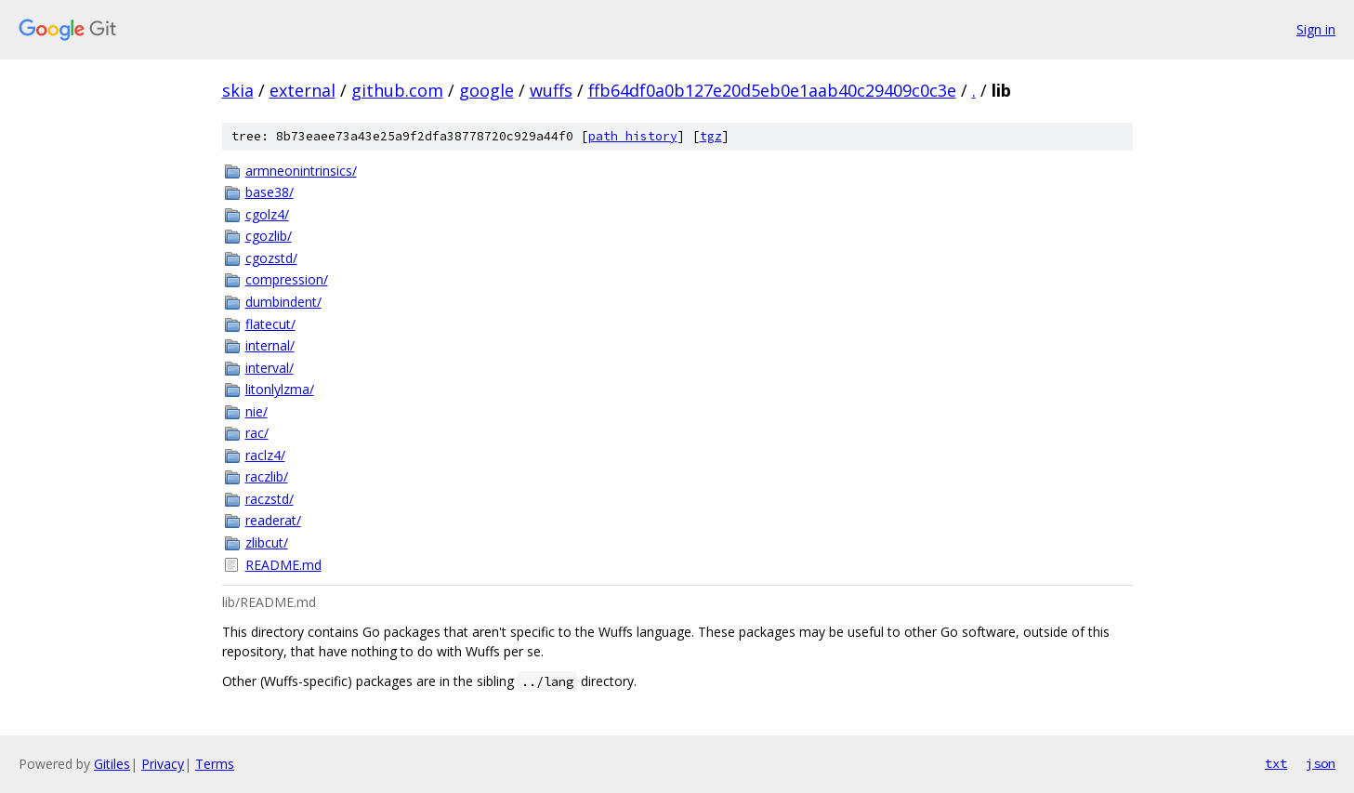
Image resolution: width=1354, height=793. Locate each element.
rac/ (257, 433)
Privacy (162, 764)
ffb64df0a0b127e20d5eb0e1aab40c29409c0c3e (772, 90)
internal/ (270, 345)
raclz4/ (265, 455)
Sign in (1315, 29)
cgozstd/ (271, 258)
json (1320, 763)
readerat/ (273, 520)
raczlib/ (266, 476)
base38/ (269, 192)
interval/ (269, 368)
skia (238, 90)
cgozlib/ (268, 236)
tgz (711, 136)
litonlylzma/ (279, 389)
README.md (283, 565)
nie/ (256, 411)
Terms (214, 764)
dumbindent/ (283, 302)
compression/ (286, 279)
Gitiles (112, 764)
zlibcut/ (266, 542)
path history (632, 136)
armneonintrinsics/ (301, 170)
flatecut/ (270, 324)
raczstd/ (269, 499)
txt (1276, 763)
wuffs (551, 90)
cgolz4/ (267, 214)
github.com (397, 90)
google (486, 90)
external (302, 90)
